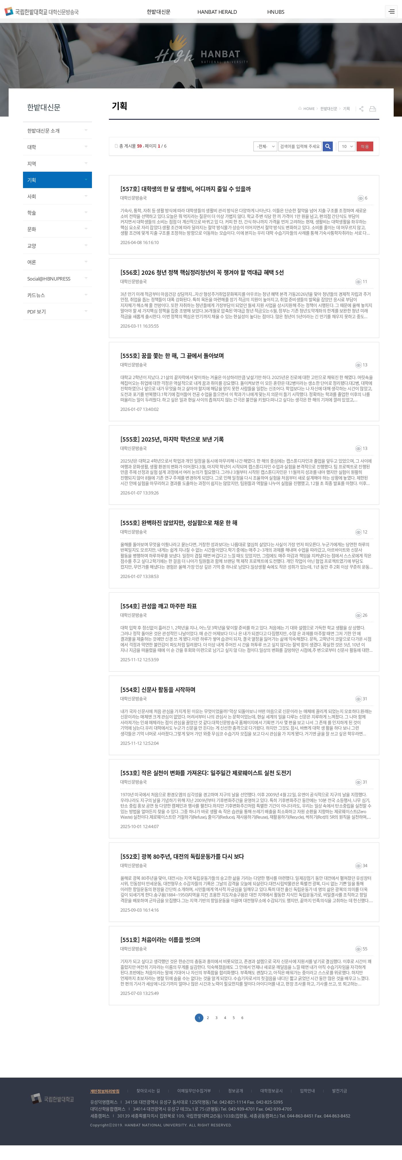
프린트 (373, 113)
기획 (346, 113)
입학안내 (307, 1105)
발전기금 (339, 1105)
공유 (362, 113)
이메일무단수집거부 (194, 1105)
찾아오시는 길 (148, 1105)
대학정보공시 (271, 1105)
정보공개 (235, 1105)
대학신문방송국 (46, 11)
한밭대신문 (328, 113)
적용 (365, 151)
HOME (306, 113)
